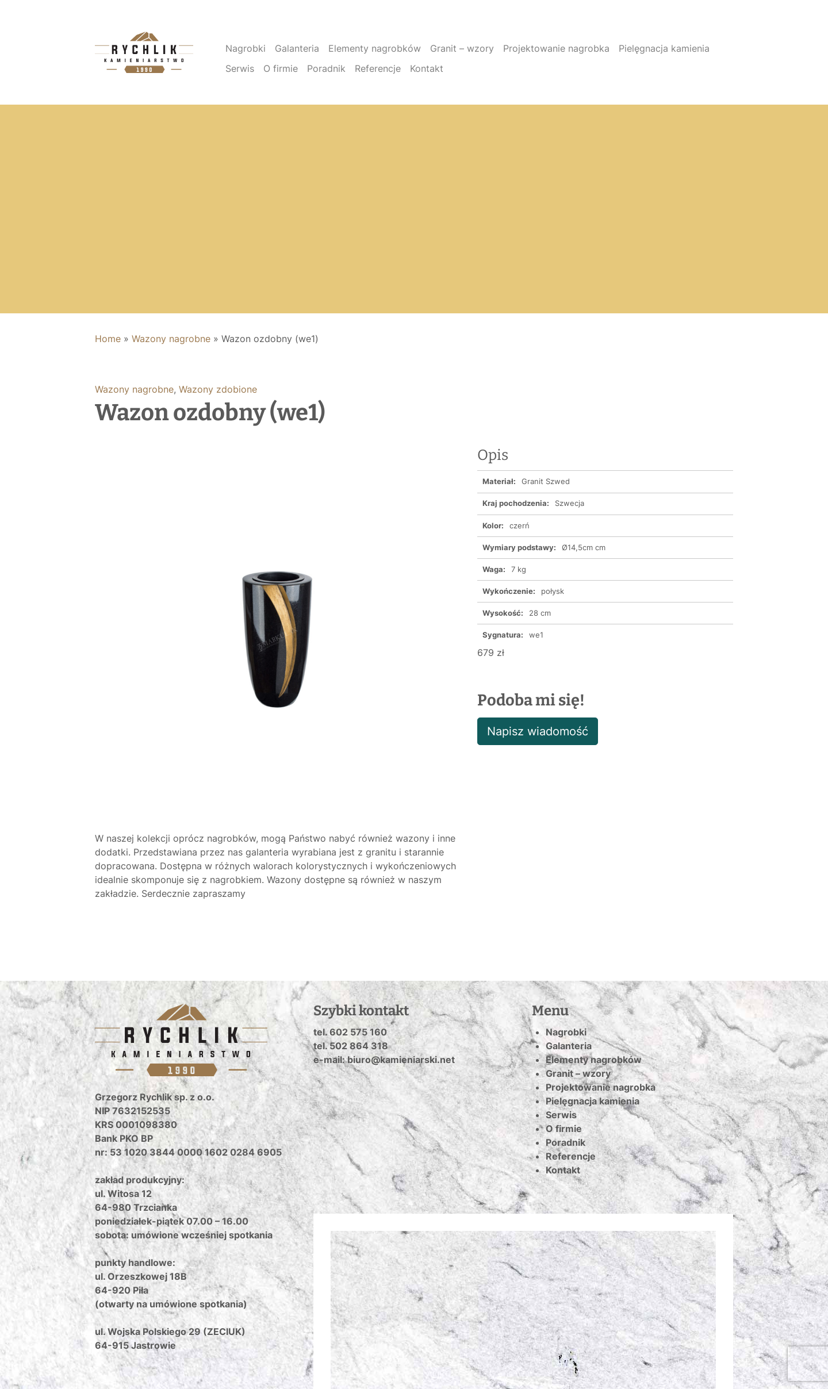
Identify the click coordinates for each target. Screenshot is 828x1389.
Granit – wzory (462, 48)
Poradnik (326, 68)
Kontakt (426, 68)
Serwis (239, 68)
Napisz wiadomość (537, 731)
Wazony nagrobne (171, 338)
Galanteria (297, 48)
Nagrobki (245, 48)
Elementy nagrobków (374, 48)
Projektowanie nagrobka (556, 48)
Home (108, 338)
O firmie (280, 68)
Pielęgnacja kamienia (664, 48)
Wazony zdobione (218, 389)
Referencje (378, 68)
